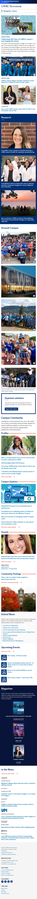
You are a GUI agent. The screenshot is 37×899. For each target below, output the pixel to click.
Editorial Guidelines (5, 871)
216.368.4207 (4, 863)
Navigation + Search (9, 11)
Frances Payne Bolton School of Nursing (14, 630)
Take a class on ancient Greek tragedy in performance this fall (14, 578)
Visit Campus (3, 891)
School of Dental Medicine (10, 635)
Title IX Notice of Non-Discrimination (8, 854)
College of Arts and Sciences (10, 627)
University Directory (5, 893)
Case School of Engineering (10, 625)
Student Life (4, 106)
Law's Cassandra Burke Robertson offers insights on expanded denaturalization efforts (18, 817)
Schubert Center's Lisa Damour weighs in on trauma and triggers (18, 794)
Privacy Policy (9, 852)
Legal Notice (3, 852)
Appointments (5, 567)
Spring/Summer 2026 (18, 719)
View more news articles (7, 773)
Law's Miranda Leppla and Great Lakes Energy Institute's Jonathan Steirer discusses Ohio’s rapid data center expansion (17, 837)
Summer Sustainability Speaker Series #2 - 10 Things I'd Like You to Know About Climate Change (20, 664)
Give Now (3, 890)
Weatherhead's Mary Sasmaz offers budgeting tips (18, 827)
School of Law (7, 637)
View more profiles (8, 477)
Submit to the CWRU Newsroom (7, 875)
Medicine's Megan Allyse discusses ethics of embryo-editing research (18, 784)
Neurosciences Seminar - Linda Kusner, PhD (19, 677)
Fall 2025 (18, 762)
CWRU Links (4, 886)
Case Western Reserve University (10, 847)
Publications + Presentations (9, 568)
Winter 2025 (19, 740)
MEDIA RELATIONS (6, 858)
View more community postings (11, 582)
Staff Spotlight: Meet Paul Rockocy (12, 463)
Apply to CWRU (4, 888)
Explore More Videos (11, 409)
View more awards (8, 562)
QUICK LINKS (4, 867)
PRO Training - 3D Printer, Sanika (17, 655)
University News (5, 36)
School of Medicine (8, 639)
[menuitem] (18, 870)
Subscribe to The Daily (5, 873)
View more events (7, 651)
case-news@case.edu (12, 863)
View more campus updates (10, 527)
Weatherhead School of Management (13, 640)
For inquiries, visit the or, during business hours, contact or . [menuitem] (9, 862)
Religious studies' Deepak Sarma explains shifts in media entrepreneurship (17, 805)
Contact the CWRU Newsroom (7, 870)
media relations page (13, 860)
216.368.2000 (4, 851)
